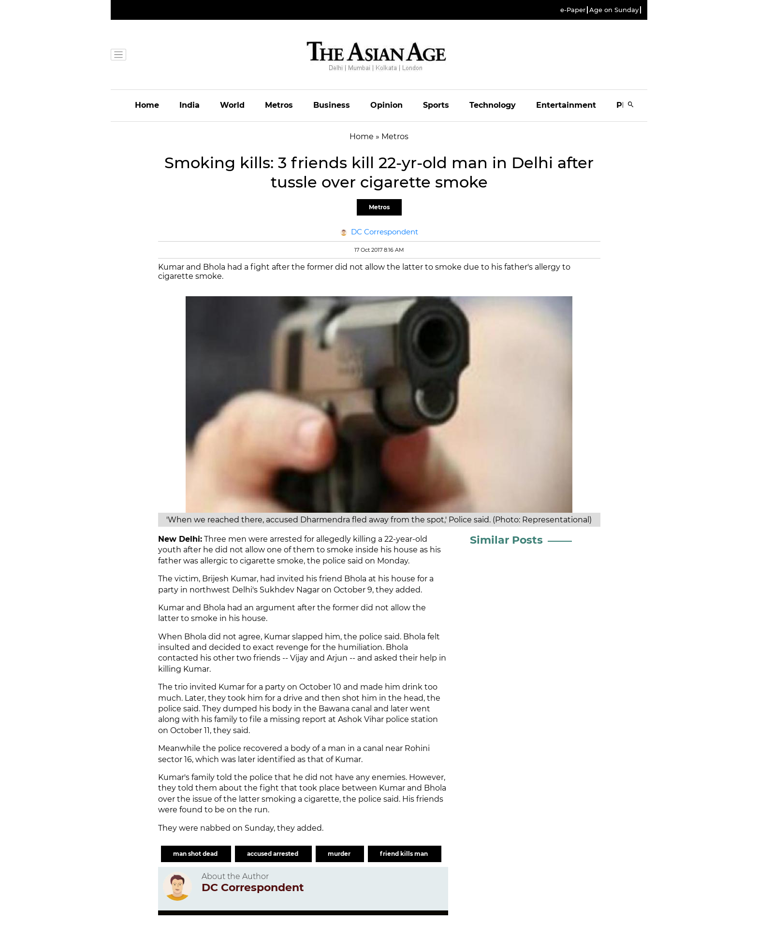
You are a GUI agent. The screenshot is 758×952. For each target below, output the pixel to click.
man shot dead (196, 853)
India (189, 105)
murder (340, 853)
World (232, 105)
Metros (279, 105)
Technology (492, 105)
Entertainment (566, 105)
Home (147, 105)
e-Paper (572, 10)
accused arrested (273, 853)
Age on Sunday (614, 10)
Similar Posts (506, 540)
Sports (436, 105)
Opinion (386, 105)
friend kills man (404, 853)
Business (331, 105)
